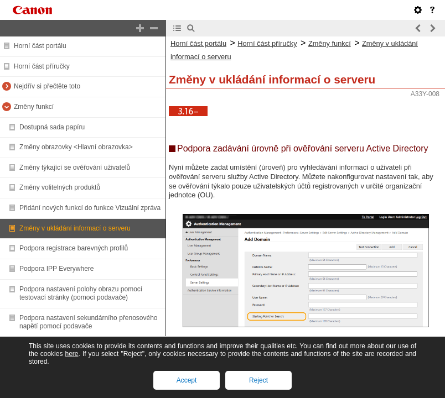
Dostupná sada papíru (52, 127)
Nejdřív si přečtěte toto (47, 86)
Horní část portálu (40, 46)
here (71, 354)
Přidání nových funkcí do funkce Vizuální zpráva (90, 208)
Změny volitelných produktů (59, 187)
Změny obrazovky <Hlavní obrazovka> (76, 147)
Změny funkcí (34, 107)
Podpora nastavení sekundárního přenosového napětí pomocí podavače (88, 322)
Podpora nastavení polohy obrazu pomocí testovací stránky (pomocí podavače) (80, 293)
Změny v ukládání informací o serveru (75, 228)
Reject (258, 380)
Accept (187, 380)
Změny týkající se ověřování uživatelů (74, 167)
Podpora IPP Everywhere (56, 269)
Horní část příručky (42, 66)
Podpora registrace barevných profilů (73, 248)
